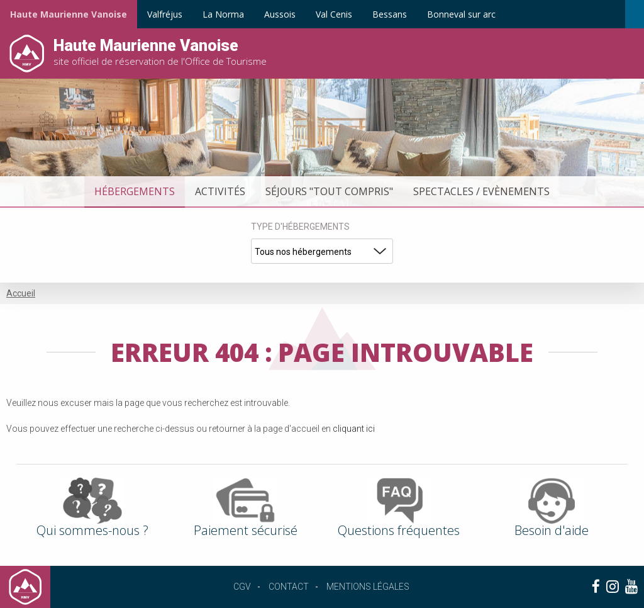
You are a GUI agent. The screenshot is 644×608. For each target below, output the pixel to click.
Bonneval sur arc (461, 14)
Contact (289, 587)
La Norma (223, 14)
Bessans (389, 14)
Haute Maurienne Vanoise (68, 14)
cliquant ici (354, 429)
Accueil (20, 293)
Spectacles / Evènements (481, 191)
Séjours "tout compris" (329, 191)
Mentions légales (367, 587)
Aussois (280, 14)
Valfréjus (164, 14)
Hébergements (134, 191)
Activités (220, 191)
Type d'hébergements (300, 227)
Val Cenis (334, 14)
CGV (242, 587)
